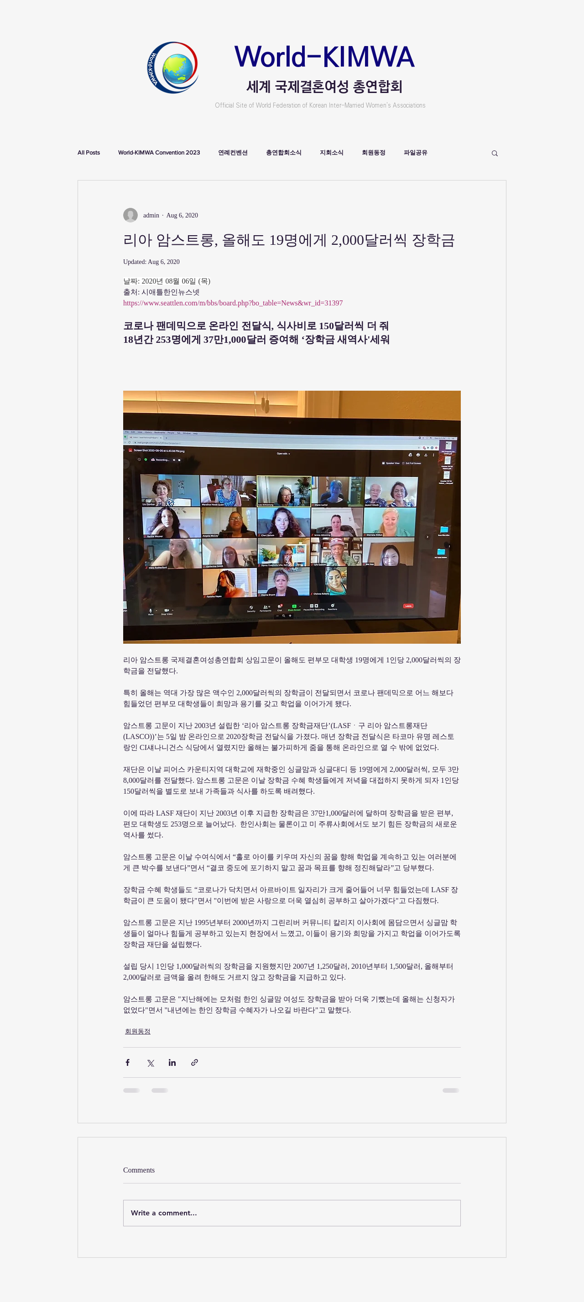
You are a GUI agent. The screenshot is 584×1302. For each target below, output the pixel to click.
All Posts (89, 152)
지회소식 (332, 152)
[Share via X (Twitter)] (150, 1062)
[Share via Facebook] (127, 1062)
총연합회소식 (284, 152)
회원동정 (374, 152)
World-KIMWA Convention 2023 (159, 152)
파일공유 (416, 152)
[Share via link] (194, 1062)
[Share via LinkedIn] (172, 1062)
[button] (494, 152)
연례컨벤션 (233, 152)
